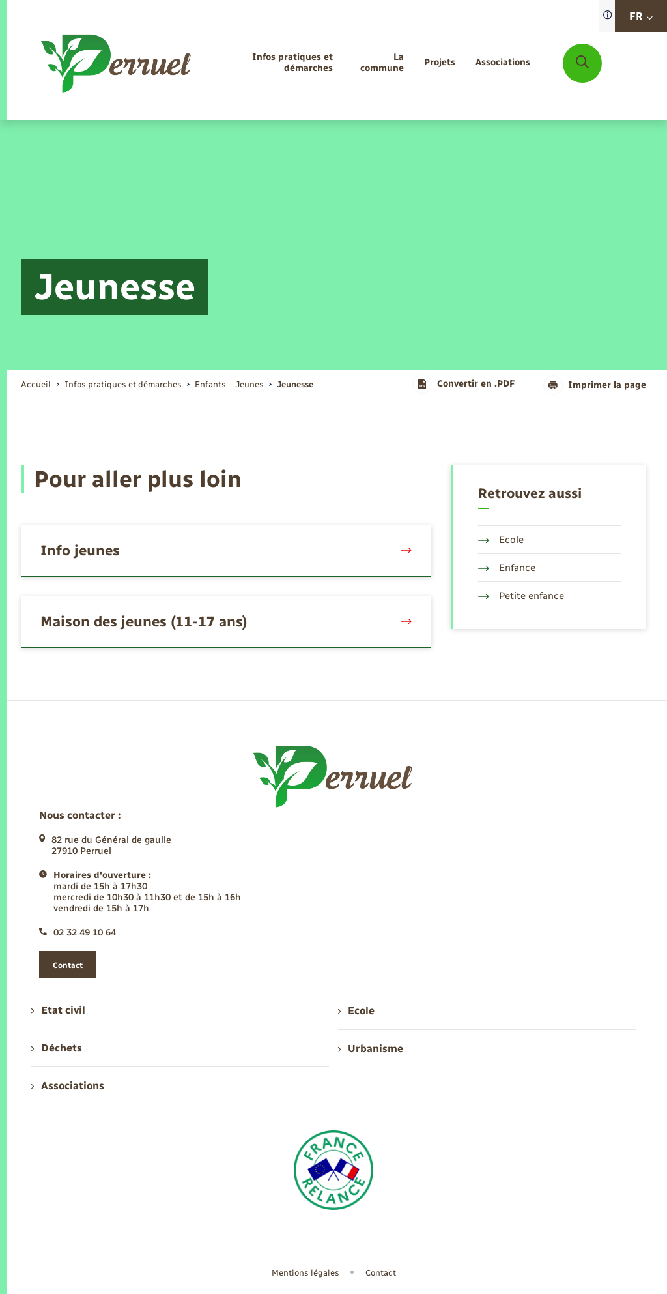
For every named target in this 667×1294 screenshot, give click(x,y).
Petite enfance (521, 596)
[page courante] (295, 384)
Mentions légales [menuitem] (305, 1273)
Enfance (506, 568)
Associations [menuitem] (67, 1086)
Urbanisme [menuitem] (370, 1048)
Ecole (501, 540)
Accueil (36, 384)
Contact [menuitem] (380, 1273)
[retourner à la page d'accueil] (117, 63)
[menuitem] (274, 63)
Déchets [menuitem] (56, 1048)
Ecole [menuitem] (356, 1011)
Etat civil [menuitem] (58, 1010)
